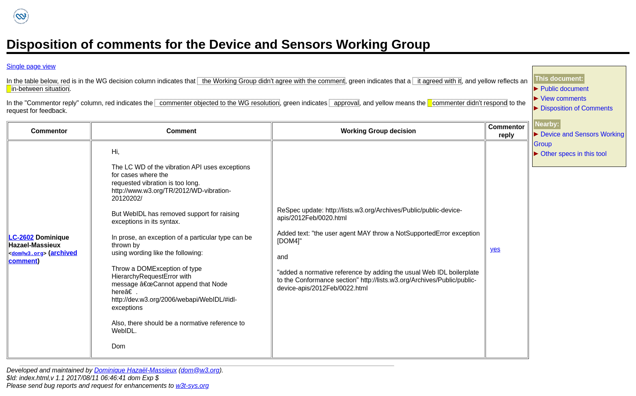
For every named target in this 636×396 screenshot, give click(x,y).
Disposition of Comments (577, 108)
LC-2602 (21, 237)
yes (495, 249)
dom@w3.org (27, 253)
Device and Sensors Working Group (579, 139)
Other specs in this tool (574, 153)
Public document (565, 88)
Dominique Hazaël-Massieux (135, 370)
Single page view (31, 66)
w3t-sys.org (192, 385)
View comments (564, 98)
